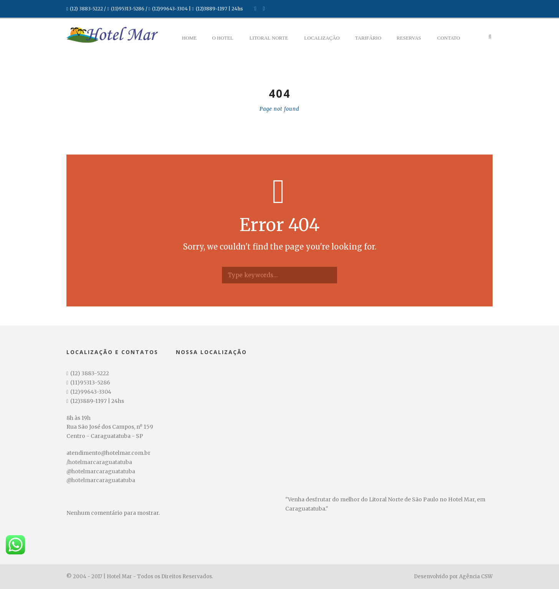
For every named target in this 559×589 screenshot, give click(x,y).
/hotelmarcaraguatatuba (99, 462)
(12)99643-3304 (170, 9)
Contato (448, 38)
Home (189, 38)
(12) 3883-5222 (86, 9)
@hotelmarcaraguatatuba (100, 471)
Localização (321, 38)
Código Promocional (376, 565)
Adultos (217, 565)
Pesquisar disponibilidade (460, 577)
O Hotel (222, 38)
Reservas (409, 38)
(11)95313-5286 (127, 9)
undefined (242, 578)
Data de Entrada (82, 565)
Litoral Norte (269, 38)
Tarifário (368, 38)
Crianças (290, 565)
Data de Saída (152, 565)
